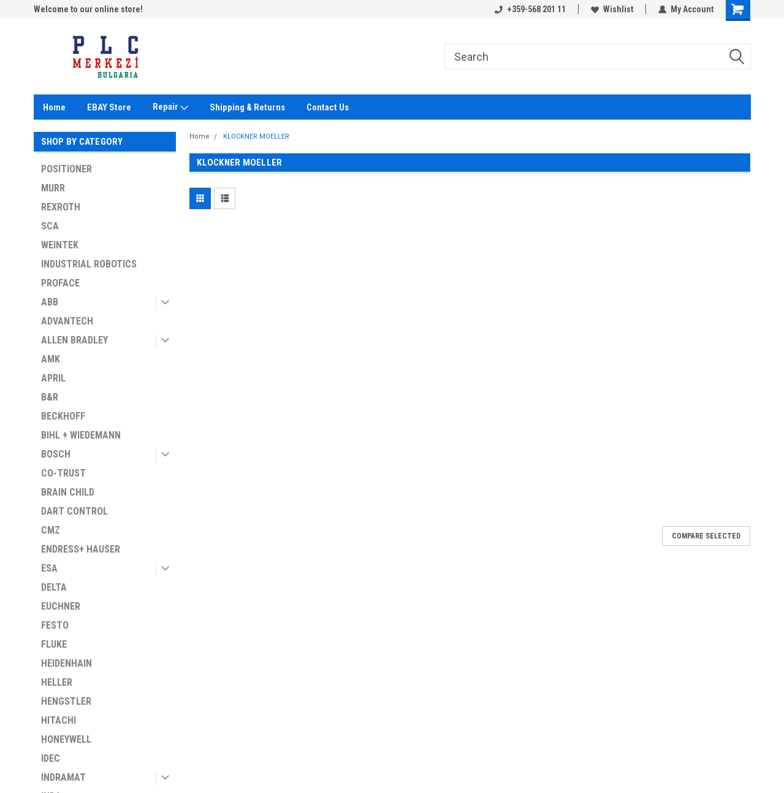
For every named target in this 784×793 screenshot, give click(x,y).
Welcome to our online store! (88, 9)
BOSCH (55, 454)
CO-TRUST (63, 473)
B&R (49, 397)
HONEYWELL (66, 739)
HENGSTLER (66, 701)
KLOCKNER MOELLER (256, 136)
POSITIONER (66, 169)
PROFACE (60, 283)
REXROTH (60, 207)
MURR (53, 188)
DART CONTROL (74, 511)
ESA (49, 568)
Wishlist (612, 9)
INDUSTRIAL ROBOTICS (89, 264)
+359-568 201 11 (530, 9)
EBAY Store (109, 107)
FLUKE (54, 644)
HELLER (56, 682)
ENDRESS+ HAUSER (80, 549)
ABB (49, 302)
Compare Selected (706, 536)
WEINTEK (59, 245)
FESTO (55, 625)
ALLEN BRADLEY (74, 340)
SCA (50, 226)
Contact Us (327, 107)
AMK (50, 359)
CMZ (50, 530)
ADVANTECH (67, 321)
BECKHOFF (63, 416)
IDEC (50, 758)
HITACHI (58, 720)
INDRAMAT (63, 777)
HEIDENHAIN (66, 663)
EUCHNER (60, 606)
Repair (170, 107)
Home (54, 107)
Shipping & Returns (247, 107)
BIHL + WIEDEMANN (81, 435)
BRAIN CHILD (67, 492)
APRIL (53, 378)
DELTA (54, 587)
